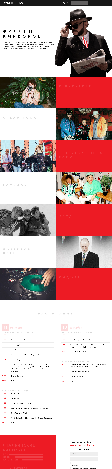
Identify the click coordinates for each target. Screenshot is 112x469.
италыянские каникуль (13, 3)
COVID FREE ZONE (100, 3)
